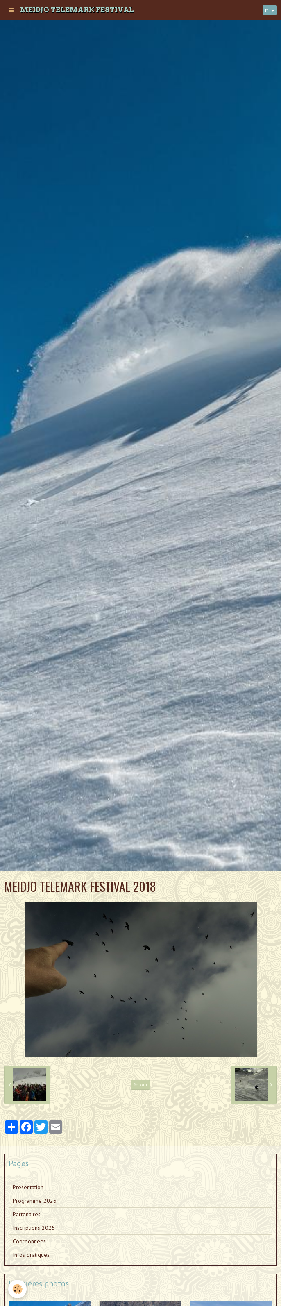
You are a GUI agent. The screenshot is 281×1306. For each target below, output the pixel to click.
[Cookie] (17, 1289)
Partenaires (27, 1214)
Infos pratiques (31, 1254)
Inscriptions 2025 (34, 1227)
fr (266, 10)
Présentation (28, 1187)
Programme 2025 (35, 1200)
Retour (140, 1085)
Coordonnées (29, 1241)
